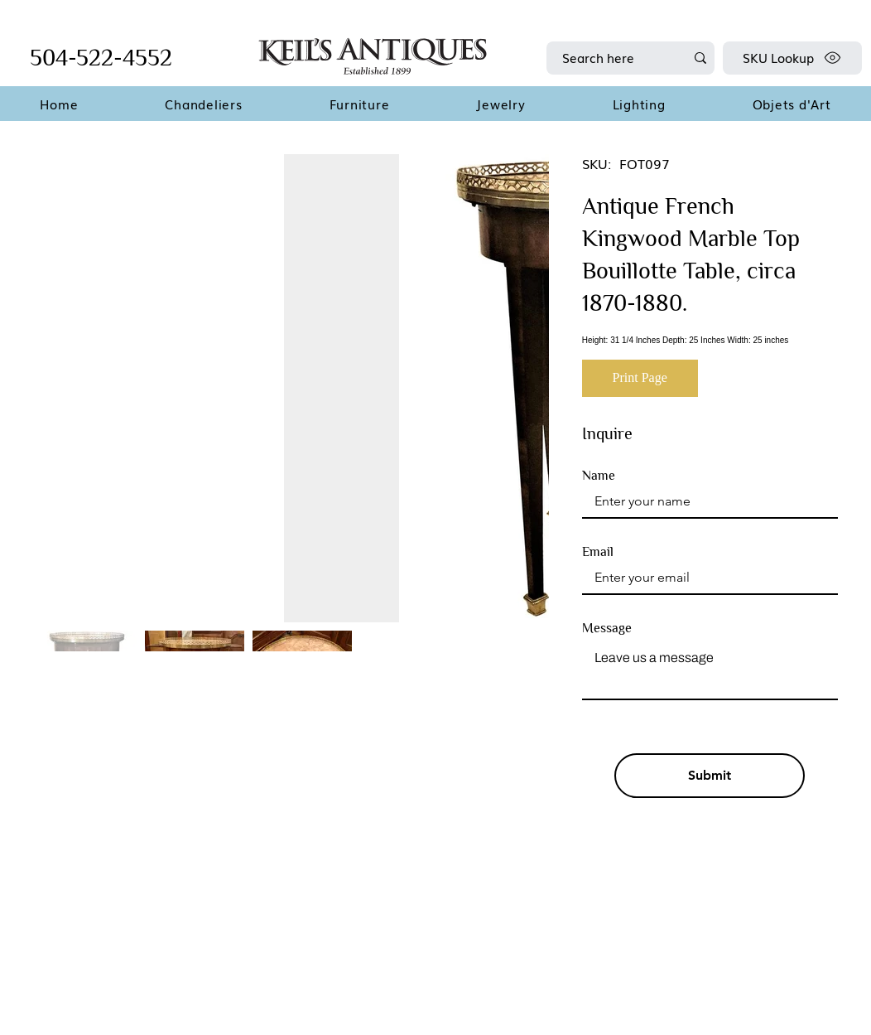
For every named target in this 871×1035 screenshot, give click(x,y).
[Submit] (709, 775)
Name (598, 475)
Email (598, 552)
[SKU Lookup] (792, 58)
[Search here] (611, 58)
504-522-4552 (101, 57)
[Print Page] (640, 378)
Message (607, 628)
